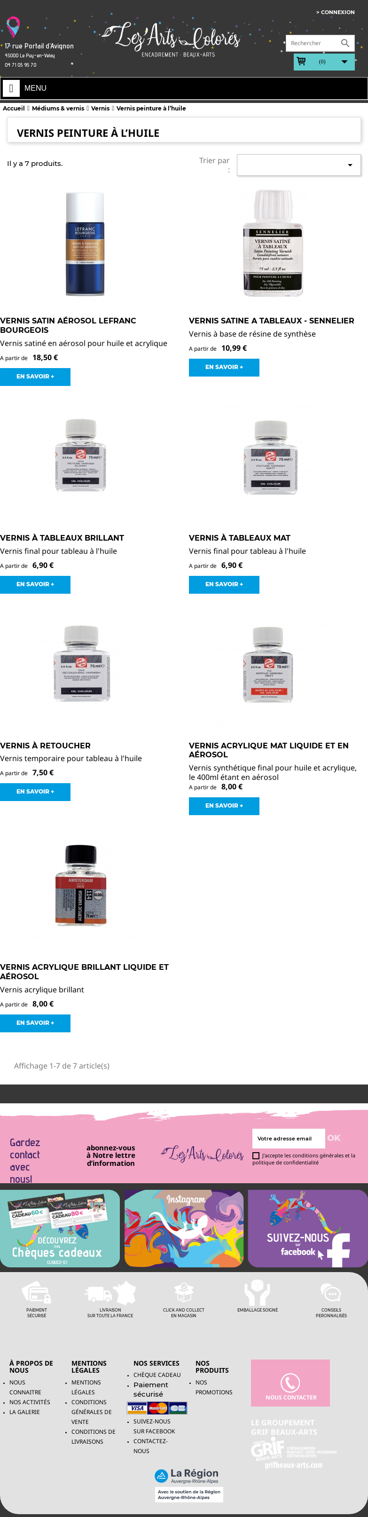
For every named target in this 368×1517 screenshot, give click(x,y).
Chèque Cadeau (157, 1375)
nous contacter (290, 1387)
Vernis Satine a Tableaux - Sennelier (271, 320)
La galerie (24, 1412)
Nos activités (29, 1402)
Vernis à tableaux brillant (62, 538)
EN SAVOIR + (35, 376)
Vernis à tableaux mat (239, 538)
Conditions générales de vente (91, 1412)
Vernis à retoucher (45, 745)
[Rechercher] (320, 43)
